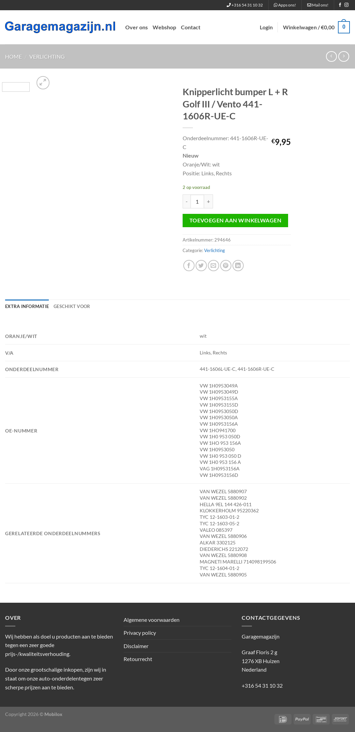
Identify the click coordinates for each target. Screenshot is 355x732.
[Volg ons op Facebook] (340, 5)
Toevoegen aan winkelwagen (235, 220)
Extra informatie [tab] (27, 306)
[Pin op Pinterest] (225, 265)
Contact (190, 27)
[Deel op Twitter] (201, 265)
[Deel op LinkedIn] (238, 265)
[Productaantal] (197, 201)
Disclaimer (136, 646)
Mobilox (53, 714)
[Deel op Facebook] (189, 265)
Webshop (164, 27)
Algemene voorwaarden (152, 619)
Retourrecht (138, 659)
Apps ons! (285, 5)
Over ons (136, 27)
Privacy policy (140, 632)
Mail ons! (317, 5)
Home (13, 56)
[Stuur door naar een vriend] (213, 265)
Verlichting (47, 56)
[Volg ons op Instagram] (346, 5)
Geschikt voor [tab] (72, 306)
